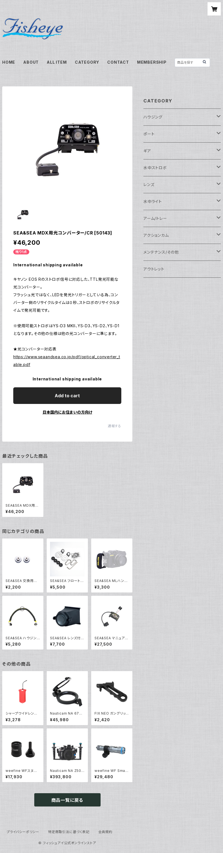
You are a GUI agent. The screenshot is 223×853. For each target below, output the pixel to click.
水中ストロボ (155, 167)
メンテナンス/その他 (161, 252)
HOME (8, 62)
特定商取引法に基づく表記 (69, 832)
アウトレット (153, 269)
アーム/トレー (155, 218)
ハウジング (152, 117)
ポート (148, 134)
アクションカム (156, 235)
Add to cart (67, 395)
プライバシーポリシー (23, 832)
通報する (114, 426)
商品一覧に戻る (67, 800)
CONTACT (118, 62)
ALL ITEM (57, 62)
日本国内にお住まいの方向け (67, 412)
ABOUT (31, 62)
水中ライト (152, 201)
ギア (147, 150)
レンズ (148, 184)
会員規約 (105, 832)
